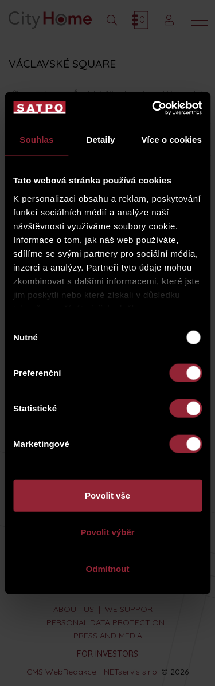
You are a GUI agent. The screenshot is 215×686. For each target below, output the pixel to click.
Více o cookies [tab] (171, 139)
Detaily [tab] (101, 139)
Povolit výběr (107, 532)
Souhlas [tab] (36, 139)
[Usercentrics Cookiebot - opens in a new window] (153, 107)
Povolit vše (107, 495)
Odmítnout (108, 568)
